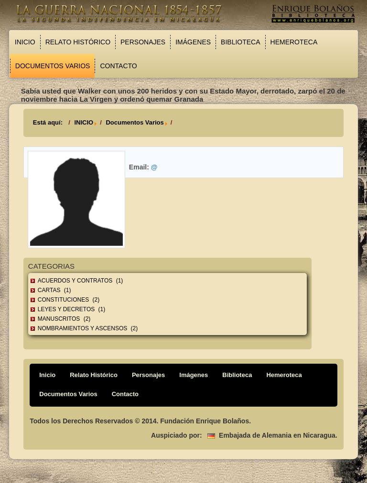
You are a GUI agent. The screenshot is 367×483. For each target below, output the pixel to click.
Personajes (142, 42)
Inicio (25, 42)
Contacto (118, 66)
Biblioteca (240, 42)
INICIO (83, 122)
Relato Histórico (77, 42)
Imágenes (193, 42)
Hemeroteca (294, 42)
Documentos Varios (52, 66)
